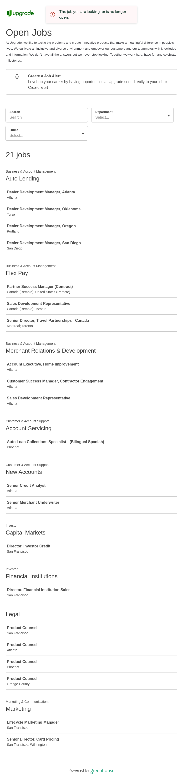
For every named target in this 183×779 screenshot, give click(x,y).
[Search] (47, 118)
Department (103, 112)
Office (14, 130)
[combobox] (95, 117)
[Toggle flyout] (169, 115)
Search (15, 112)
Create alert (38, 87)
